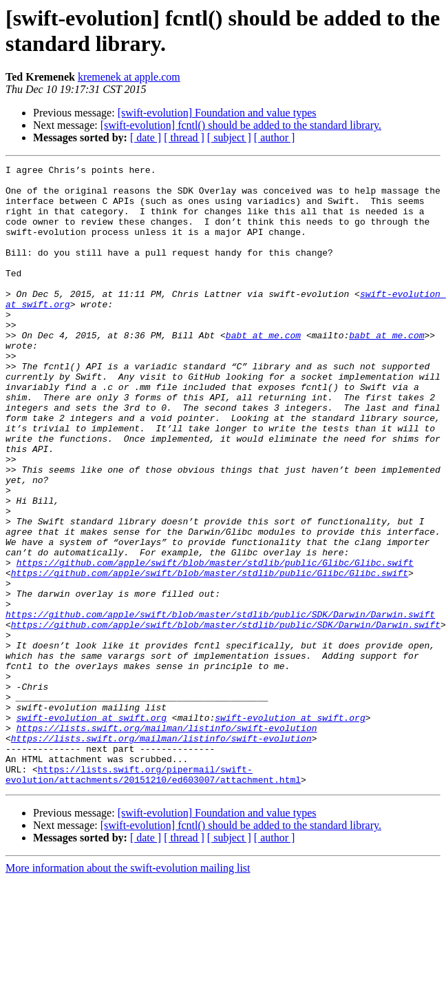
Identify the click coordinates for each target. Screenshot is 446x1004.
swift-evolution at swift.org (92, 829)
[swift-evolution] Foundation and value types (217, 113)
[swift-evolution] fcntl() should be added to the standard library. (240, 125)
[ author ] (274, 137)
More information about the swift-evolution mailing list (128, 992)
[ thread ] (184, 137)
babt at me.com (263, 370)
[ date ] (145, 137)
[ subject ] (229, 137)
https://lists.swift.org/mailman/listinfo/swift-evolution (167, 841)
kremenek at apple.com (129, 77)
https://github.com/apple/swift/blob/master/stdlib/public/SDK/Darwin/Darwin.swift (220, 705)
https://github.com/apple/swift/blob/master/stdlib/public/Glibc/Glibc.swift (215, 643)
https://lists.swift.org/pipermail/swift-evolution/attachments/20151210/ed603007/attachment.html (153, 897)
